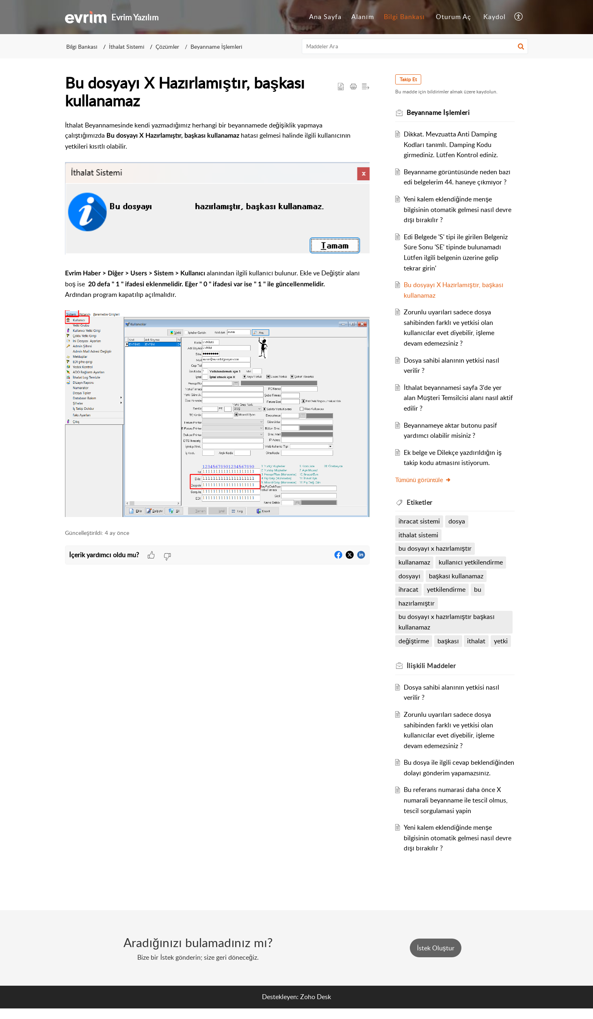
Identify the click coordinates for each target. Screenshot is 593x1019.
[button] (519, 17)
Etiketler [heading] (420, 502)
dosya (457, 521)
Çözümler (167, 46)
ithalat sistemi (419, 534)
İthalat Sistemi (126, 46)
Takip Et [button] (408, 79)
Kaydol (494, 16)
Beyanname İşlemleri (216, 46)
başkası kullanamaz (456, 575)
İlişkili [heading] (431, 665)
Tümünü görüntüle (424, 480)
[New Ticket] (435, 958)
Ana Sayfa (325, 16)
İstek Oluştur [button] (435, 958)
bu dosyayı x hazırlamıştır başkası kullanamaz (447, 622)
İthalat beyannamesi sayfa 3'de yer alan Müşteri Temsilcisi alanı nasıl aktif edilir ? (458, 398)
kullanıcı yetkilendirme (471, 562)
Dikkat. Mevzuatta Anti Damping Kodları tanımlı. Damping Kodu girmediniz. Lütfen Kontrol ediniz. (451, 144)
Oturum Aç (453, 16)
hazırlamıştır (417, 603)
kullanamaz (415, 562)
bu (478, 589)
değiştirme (414, 640)
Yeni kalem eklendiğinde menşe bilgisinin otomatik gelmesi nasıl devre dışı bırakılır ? (457, 209)
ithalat (476, 640)
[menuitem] (325, 17)
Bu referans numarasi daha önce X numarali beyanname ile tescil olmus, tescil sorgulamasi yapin (456, 810)
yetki (501, 640)
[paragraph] (217, 320)
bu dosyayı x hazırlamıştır (435, 548)
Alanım (362, 16)
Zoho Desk (315, 1007)
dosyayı (409, 575)
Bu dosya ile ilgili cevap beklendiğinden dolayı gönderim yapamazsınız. (449, 773)
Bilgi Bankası (404, 16)
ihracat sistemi (419, 521)
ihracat (409, 589)
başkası (448, 640)
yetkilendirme (446, 589)
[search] (415, 46)
